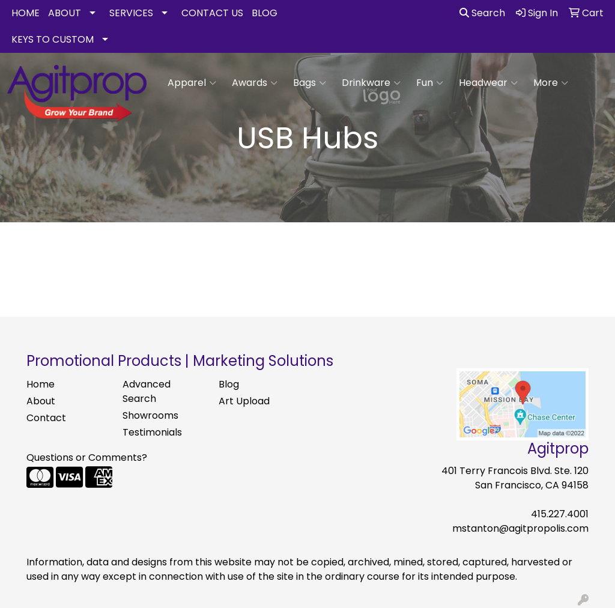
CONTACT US (212, 13)
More (550, 83)
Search (482, 13)
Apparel (192, 83)
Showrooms (150, 415)
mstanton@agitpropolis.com (520, 528)
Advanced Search (147, 391)
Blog (229, 384)
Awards (254, 83)
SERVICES (131, 13)
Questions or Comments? (86, 457)
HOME (25, 13)
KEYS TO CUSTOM (52, 39)
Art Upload (244, 401)
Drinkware (371, 83)
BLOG (264, 13)
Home (40, 384)
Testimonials (152, 432)
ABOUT (64, 13)
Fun (429, 83)
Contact (46, 418)
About (40, 401)
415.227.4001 (560, 514)
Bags (309, 83)
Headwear (488, 83)
